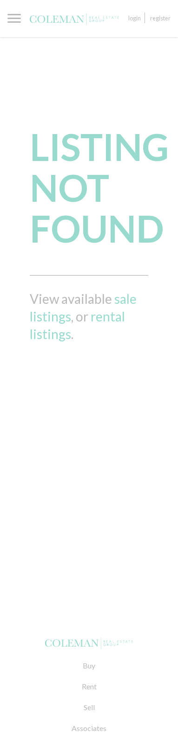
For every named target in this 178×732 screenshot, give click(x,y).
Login (134, 18)
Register (160, 18)
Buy (89, 665)
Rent (89, 686)
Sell (89, 707)
